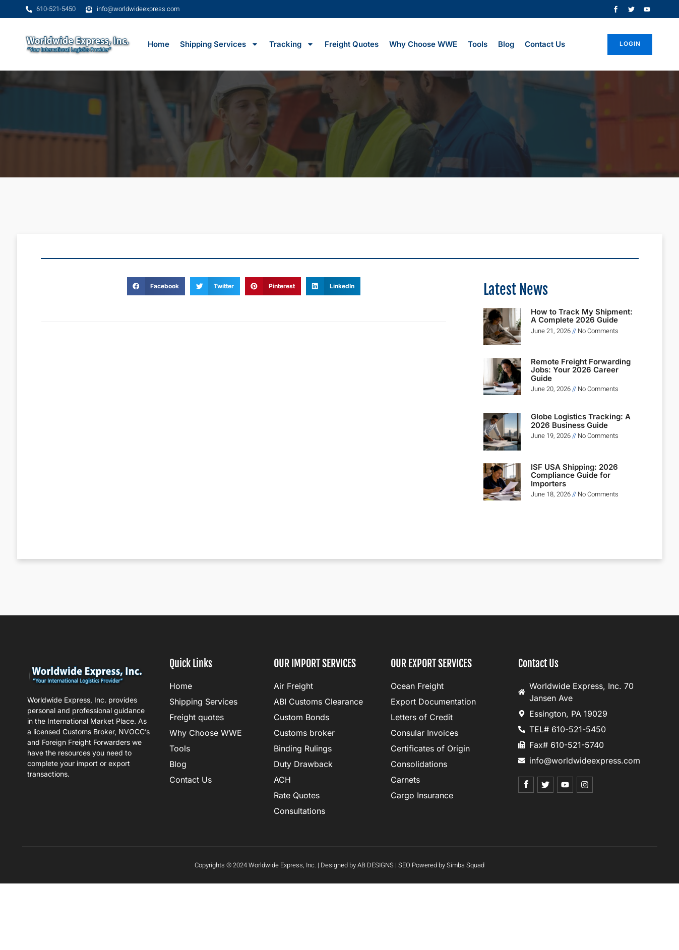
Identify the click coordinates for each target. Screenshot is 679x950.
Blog (506, 44)
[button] (156, 286)
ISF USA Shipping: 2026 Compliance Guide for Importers (574, 475)
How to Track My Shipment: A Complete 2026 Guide (582, 316)
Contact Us (545, 44)
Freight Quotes (352, 44)
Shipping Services (219, 44)
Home (158, 44)
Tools (477, 44)
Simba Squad (465, 865)
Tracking (291, 44)
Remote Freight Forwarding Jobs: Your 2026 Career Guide (581, 370)
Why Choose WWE (423, 44)
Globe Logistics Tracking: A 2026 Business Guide (581, 421)
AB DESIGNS (375, 865)
